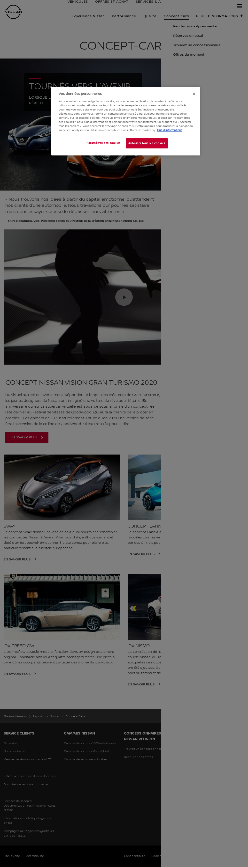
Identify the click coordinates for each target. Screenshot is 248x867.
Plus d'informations (169, 130)
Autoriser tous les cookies (146, 143)
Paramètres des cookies (103, 143)
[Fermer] (194, 94)
